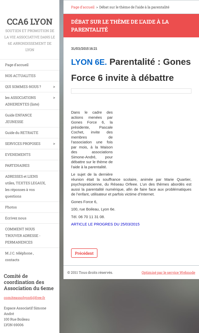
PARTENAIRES (17, 165)
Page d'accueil (16, 64)
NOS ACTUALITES (20, 75)
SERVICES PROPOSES (22, 143)
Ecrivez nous (15, 218)
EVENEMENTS (17, 154)
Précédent (84, 253)
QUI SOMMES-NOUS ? (23, 86)
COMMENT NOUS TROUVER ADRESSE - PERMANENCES (22, 235)
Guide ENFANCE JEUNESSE (18, 118)
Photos (11, 207)
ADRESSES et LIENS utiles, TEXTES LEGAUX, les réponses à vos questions (25, 186)
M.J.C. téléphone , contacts (19, 256)
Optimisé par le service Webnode (168, 272)
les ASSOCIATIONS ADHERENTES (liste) (22, 101)
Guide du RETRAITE (21, 132)
